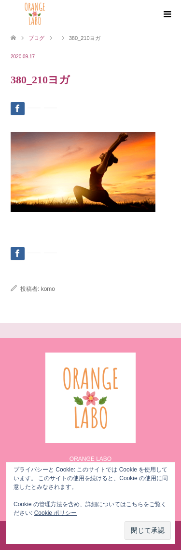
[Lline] (34, 107)
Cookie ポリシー (55, 513)
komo (48, 289)
